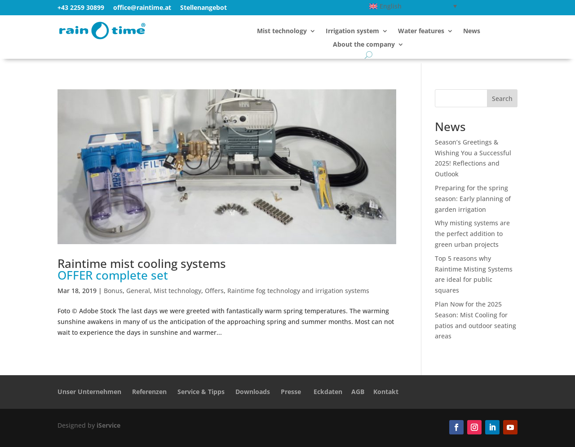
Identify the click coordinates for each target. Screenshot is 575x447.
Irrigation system (352, 31)
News (471, 31)
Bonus (113, 290)
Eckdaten (328, 391)
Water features (421, 31)
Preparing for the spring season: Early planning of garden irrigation (473, 199)
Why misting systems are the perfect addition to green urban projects (472, 234)
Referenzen (149, 391)
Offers (214, 290)
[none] (413, 6)
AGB (357, 391)
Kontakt (385, 391)
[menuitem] (413, 6)
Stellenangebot (203, 7)
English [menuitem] (391, 6)
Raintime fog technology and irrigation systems (298, 290)
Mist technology (282, 31)
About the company (364, 44)
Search (502, 98)
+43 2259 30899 (81, 7)
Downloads (252, 391)
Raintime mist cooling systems (142, 269)
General (138, 290)
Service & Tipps (201, 391)
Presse (291, 391)
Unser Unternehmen (89, 391)
